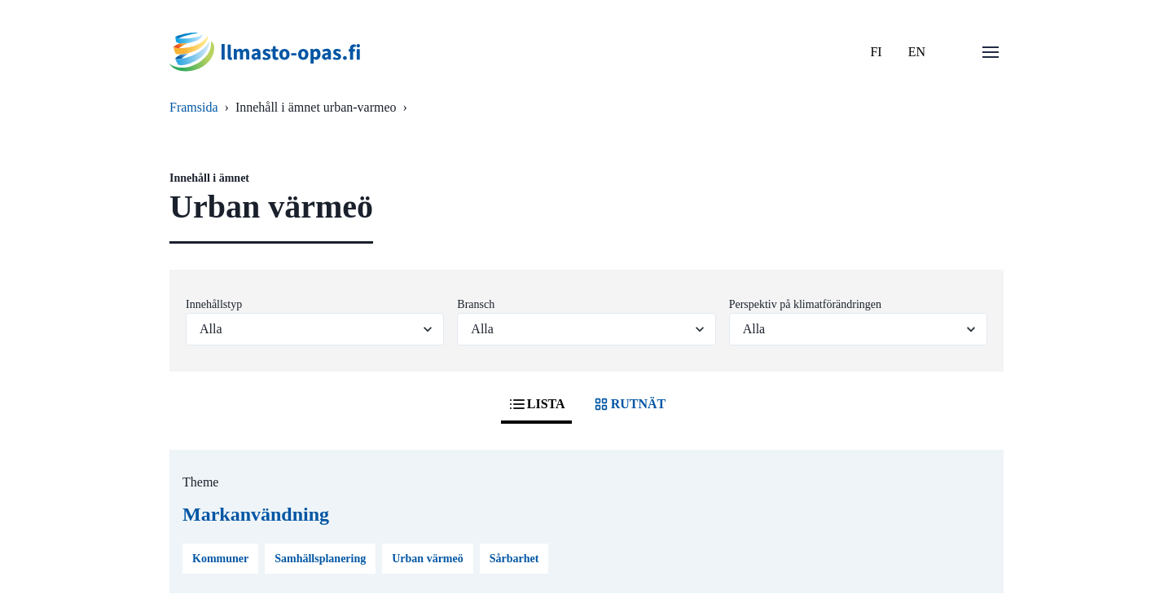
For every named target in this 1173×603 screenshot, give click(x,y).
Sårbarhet (514, 558)
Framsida (193, 107)
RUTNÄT (628, 404)
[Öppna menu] (991, 52)
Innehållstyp (214, 304)
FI (875, 52)
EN (916, 52)
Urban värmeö (427, 558)
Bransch (475, 304)
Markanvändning (255, 514)
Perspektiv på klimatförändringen (805, 304)
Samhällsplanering (320, 558)
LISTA (536, 404)
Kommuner (220, 558)
